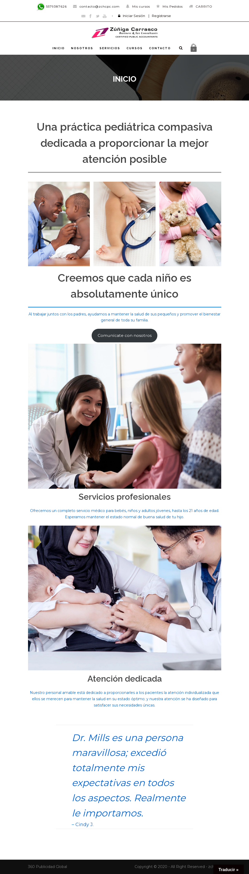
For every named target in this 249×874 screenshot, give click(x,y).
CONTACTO (160, 48)
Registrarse (161, 16)
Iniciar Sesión (134, 16)
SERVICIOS (109, 48)
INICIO (58, 48)
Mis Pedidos (169, 6)
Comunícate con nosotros (125, 335)
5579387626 (52, 6)
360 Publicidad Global (47, 866)
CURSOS (134, 48)
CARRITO (200, 6)
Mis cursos (138, 6)
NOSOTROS (82, 48)
